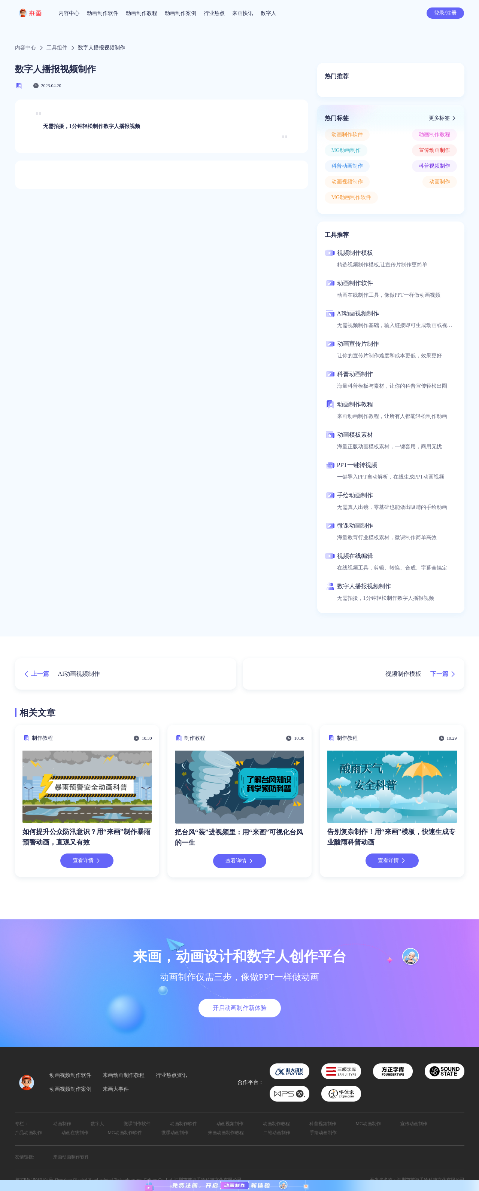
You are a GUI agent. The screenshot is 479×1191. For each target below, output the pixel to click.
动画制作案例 (180, 13)
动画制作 (439, 181)
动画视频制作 (347, 181)
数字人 (268, 13)
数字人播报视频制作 (101, 48)
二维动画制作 (276, 1132)
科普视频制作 (434, 166)
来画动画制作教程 (124, 1075)
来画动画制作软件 (71, 1157)
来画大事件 (116, 1089)
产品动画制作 (28, 1132)
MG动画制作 (346, 150)
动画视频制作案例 (70, 1089)
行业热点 (214, 13)
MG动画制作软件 (351, 197)
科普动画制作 (347, 166)
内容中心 (68, 13)
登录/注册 (445, 13)
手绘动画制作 (323, 1132)
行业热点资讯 (171, 1075)
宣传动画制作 (434, 150)
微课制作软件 (137, 1123)
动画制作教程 (141, 13)
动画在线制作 (74, 1132)
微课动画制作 (174, 1132)
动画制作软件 (102, 13)
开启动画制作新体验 (240, 1008)
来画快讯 (242, 13)
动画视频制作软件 (70, 1075)
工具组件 (56, 48)
